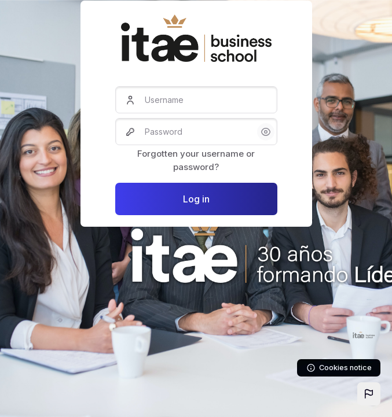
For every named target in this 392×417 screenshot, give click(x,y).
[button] (368, 393)
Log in (196, 199)
